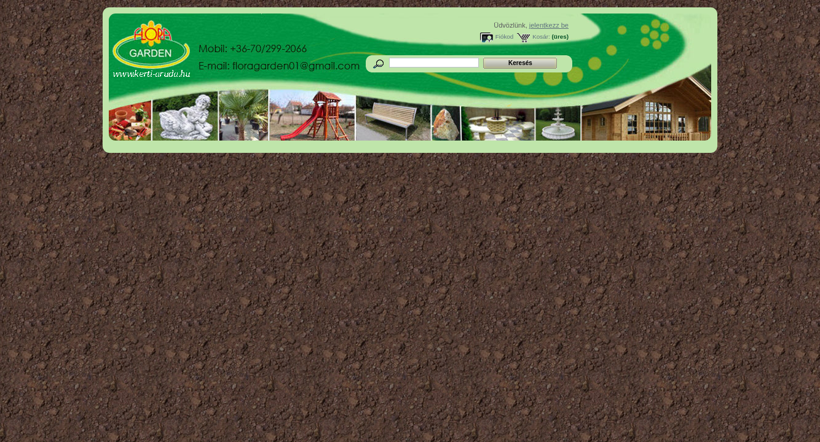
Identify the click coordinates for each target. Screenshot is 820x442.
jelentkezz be (549, 25)
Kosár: (541, 36)
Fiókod (504, 36)
